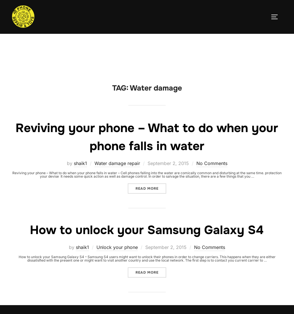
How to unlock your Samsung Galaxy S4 (147, 230)
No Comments (211, 163)
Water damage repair (117, 163)
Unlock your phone (117, 247)
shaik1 (80, 163)
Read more (151, 187)
